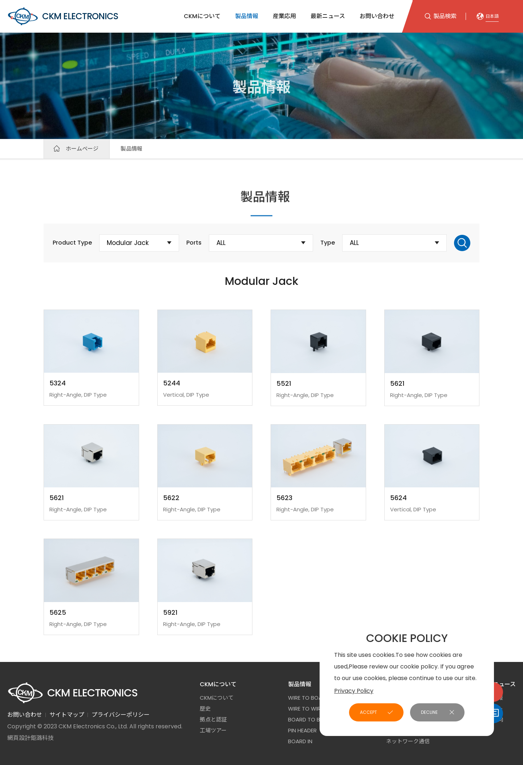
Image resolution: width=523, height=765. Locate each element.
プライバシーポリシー (121, 715)
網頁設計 (19, 738)
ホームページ (82, 148)
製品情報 (246, 16)
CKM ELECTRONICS (62, 16)
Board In (300, 741)
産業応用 (284, 16)
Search (462, 243)
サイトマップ (66, 715)
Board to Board (311, 719)
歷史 (205, 708)
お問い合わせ (377, 16)
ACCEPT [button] (368, 712)
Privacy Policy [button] (353, 691)
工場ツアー (213, 730)
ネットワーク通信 (408, 741)
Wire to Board (308, 697)
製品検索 (445, 16)
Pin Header (302, 730)
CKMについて (202, 16)
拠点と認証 (213, 719)
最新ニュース (328, 16)
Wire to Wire (305, 708)
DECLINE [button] (429, 712)
